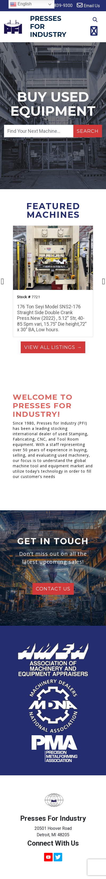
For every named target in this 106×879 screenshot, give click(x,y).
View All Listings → (53, 347)
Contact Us (53, 589)
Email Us (88, 5)
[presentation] (2, 281)
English (21, 4)
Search (88, 131)
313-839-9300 (56, 5)
